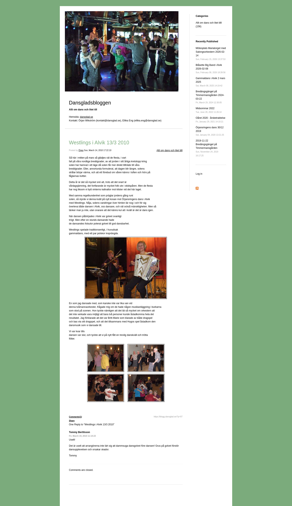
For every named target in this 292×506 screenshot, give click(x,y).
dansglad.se (86, 116)
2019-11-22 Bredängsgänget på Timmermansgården (207, 148)
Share (72, 421)
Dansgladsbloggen (90, 103)
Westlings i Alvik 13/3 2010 (99, 142)
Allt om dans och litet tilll (169, 150)
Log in (199, 173)
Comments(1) (75, 417)
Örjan (80, 150)
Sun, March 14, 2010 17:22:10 (98, 150)
